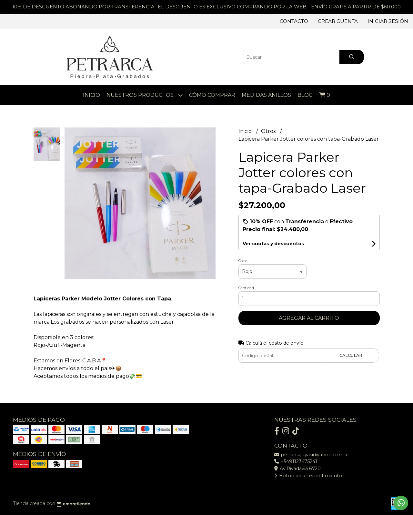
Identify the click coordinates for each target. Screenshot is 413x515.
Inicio (91, 95)
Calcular (350, 355)
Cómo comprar (212, 95)
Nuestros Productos (144, 95)
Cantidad (246, 288)
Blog (305, 95)
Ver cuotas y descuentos (273, 244)
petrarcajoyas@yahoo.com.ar (311, 455)
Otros (269, 131)
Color (242, 260)
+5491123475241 (295, 461)
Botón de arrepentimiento (308, 476)
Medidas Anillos (266, 95)
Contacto (294, 21)
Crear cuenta (338, 21)
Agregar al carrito (309, 318)
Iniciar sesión (388, 21)
